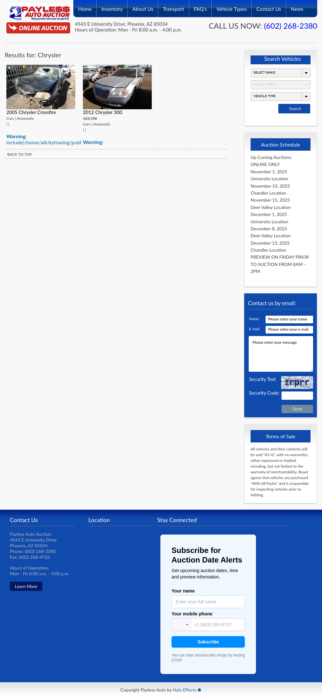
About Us (142, 7)
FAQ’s (200, 7)
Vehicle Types (231, 7)
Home (85, 7)
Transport (173, 7)
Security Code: (264, 393)
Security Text (262, 379)
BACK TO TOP (19, 154)
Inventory (112, 7)
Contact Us (268, 7)
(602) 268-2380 (290, 25)
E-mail (254, 328)
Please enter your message (281, 354)
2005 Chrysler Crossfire (31, 112)
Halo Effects (184, 689)
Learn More (26, 586)
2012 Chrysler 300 (102, 112)
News (297, 7)
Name (254, 318)
